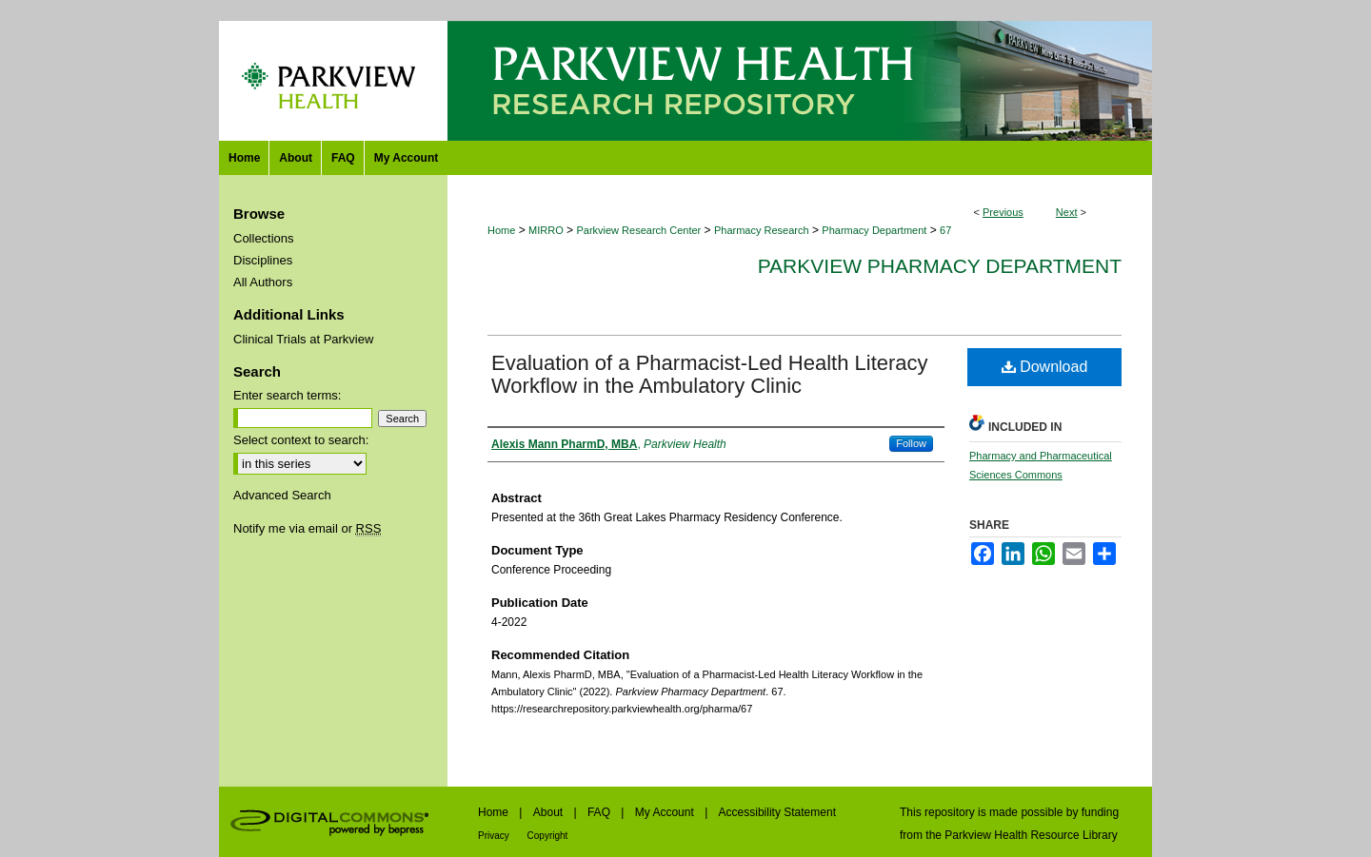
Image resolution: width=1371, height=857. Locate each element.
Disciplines (262, 260)
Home (501, 230)
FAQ (600, 812)
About (549, 812)
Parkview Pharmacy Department (940, 266)
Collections (263, 238)
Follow (911, 443)
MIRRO (546, 230)
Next (1067, 212)
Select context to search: (300, 440)
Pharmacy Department (874, 230)
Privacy (495, 835)
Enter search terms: (287, 395)
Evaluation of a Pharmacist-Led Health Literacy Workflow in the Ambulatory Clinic (709, 374)
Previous (1003, 212)
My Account (666, 812)
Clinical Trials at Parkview (303, 339)
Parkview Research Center (638, 230)
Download (1045, 367)
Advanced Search (282, 495)
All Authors (262, 282)
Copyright (547, 835)
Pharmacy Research (761, 230)
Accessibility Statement (777, 812)
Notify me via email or (307, 528)
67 (945, 230)
